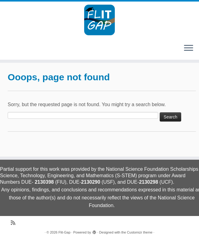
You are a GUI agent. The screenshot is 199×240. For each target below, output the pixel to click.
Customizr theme (139, 232)
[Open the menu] (188, 48)
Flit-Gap (64, 232)
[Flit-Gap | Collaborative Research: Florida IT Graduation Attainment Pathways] (99, 20)
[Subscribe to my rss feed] (15, 223)
